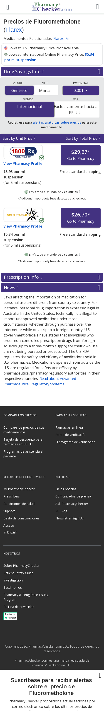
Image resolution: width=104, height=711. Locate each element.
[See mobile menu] (7, 6)
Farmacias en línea (69, 427)
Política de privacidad (18, 607)
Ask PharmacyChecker (71, 504)
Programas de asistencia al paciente (23, 453)
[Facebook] (47, 675)
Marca (45, 90)
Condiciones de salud (19, 504)
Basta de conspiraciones (21, 518)
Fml (68, 38)
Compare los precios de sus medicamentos (23, 429)
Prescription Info (52, 277)
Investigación (13, 580)
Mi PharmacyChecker (19, 489)
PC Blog (61, 511)
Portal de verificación (70, 434)
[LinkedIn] (57, 675)
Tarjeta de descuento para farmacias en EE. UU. (22, 441)
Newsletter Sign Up (69, 518)
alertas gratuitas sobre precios (57, 122)
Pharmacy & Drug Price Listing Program (25, 597)
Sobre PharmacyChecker (21, 565)
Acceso (8, 525)
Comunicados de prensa (73, 496)
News (52, 287)
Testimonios (12, 587)
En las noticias (65, 489)
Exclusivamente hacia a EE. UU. (76, 109)
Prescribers (11, 496)
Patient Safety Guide (18, 573)
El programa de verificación (75, 442)
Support (9, 511)
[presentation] (52, 695)
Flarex (13, 29)
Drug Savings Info (52, 71)
